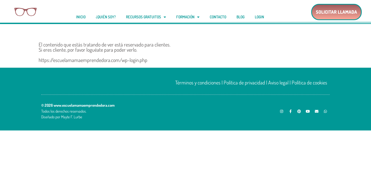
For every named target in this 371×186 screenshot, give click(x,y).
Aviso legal (278, 82)
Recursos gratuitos (146, 17)
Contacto (218, 16)
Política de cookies (309, 82)
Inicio (81, 16)
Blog (240, 16)
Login (259, 16)
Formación (187, 17)
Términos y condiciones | (199, 82)
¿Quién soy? (106, 16)
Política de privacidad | (245, 82)
